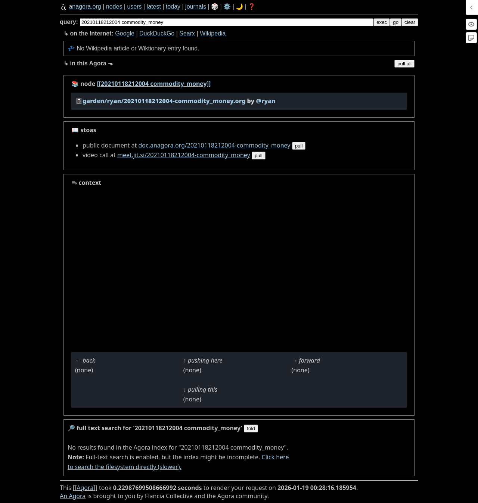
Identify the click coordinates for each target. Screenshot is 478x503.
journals (195, 6)
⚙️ (227, 6)
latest (154, 6)
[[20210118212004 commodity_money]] (154, 84)
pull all (404, 63)
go (395, 22)
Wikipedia (213, 33)
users (134, 6)
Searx (187, 33)
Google (124, 33)
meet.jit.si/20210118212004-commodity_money (183, 155)
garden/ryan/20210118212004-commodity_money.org (164, 101)
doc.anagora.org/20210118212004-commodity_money (214, 145)
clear (409, 22)
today (173, 6)
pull (299, 146)
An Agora (73, 496)
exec (381, 22)
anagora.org (85, 6)
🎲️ (214, 6)
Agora (85, 488)
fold (251, 428)
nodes (114, 6)
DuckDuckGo (156, 33)
